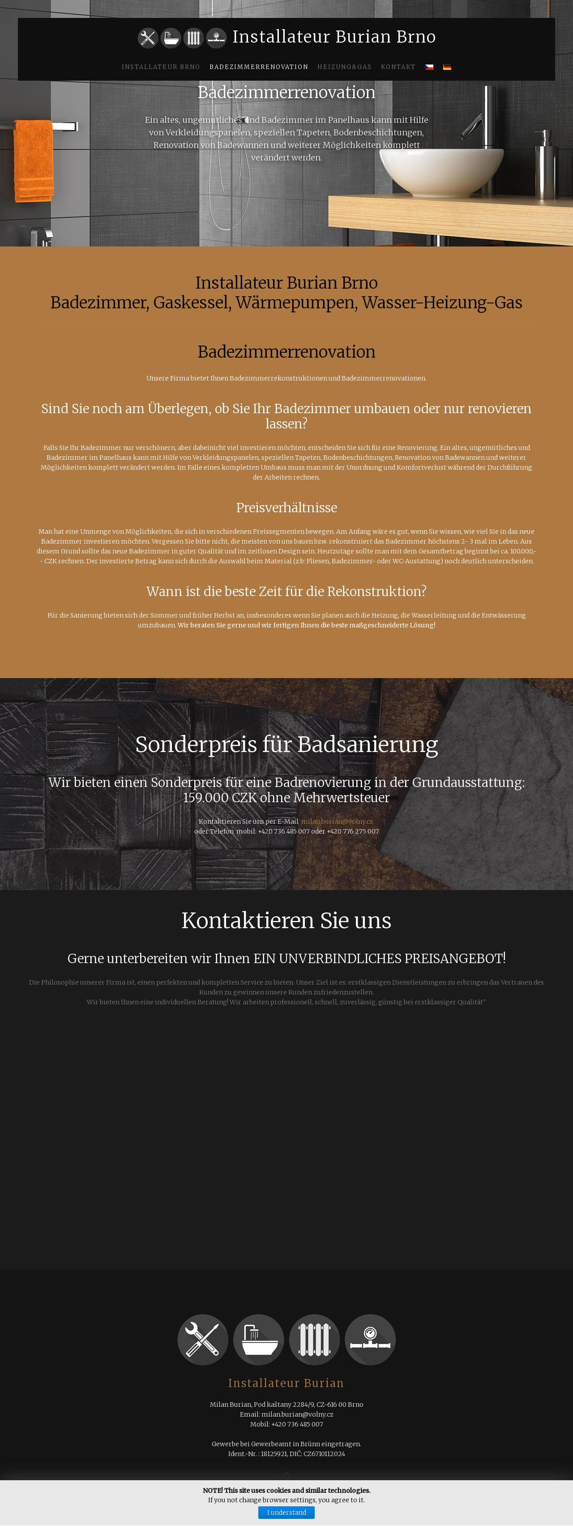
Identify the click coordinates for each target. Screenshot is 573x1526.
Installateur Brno (161, 67)
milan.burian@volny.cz (337, 821)
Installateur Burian (286, 1383)
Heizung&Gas (344, 67)
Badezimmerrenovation (259, 67)
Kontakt (398, 67)
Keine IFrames (286, 1155)
